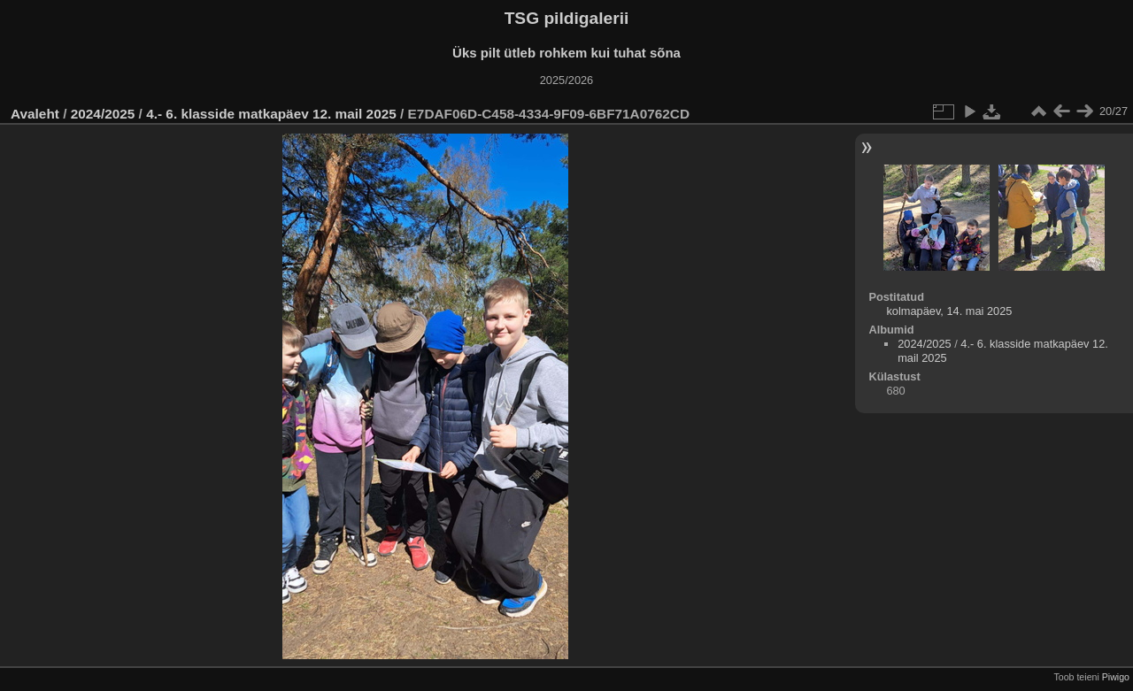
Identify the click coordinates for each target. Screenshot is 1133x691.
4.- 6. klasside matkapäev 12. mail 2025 (271, 113)
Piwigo (1115, 677)
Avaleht (35, 113)
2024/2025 (103, 113)
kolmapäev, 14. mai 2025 (949, 311)
